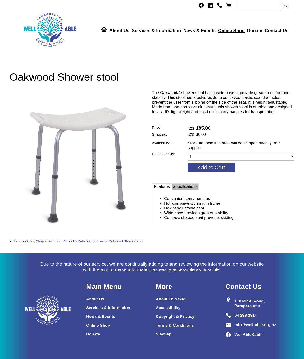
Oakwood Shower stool (126, 241)
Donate (254, 30)
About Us (119, 30)
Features (162, 186)
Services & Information (156, 30)
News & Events (199, 30)
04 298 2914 (245, 315)
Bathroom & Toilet (61, 241)
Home (16, 241)
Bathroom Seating (91, 241)
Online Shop (231, 30)
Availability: (161, 143)
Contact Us (276, 30)
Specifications (185, 186)
